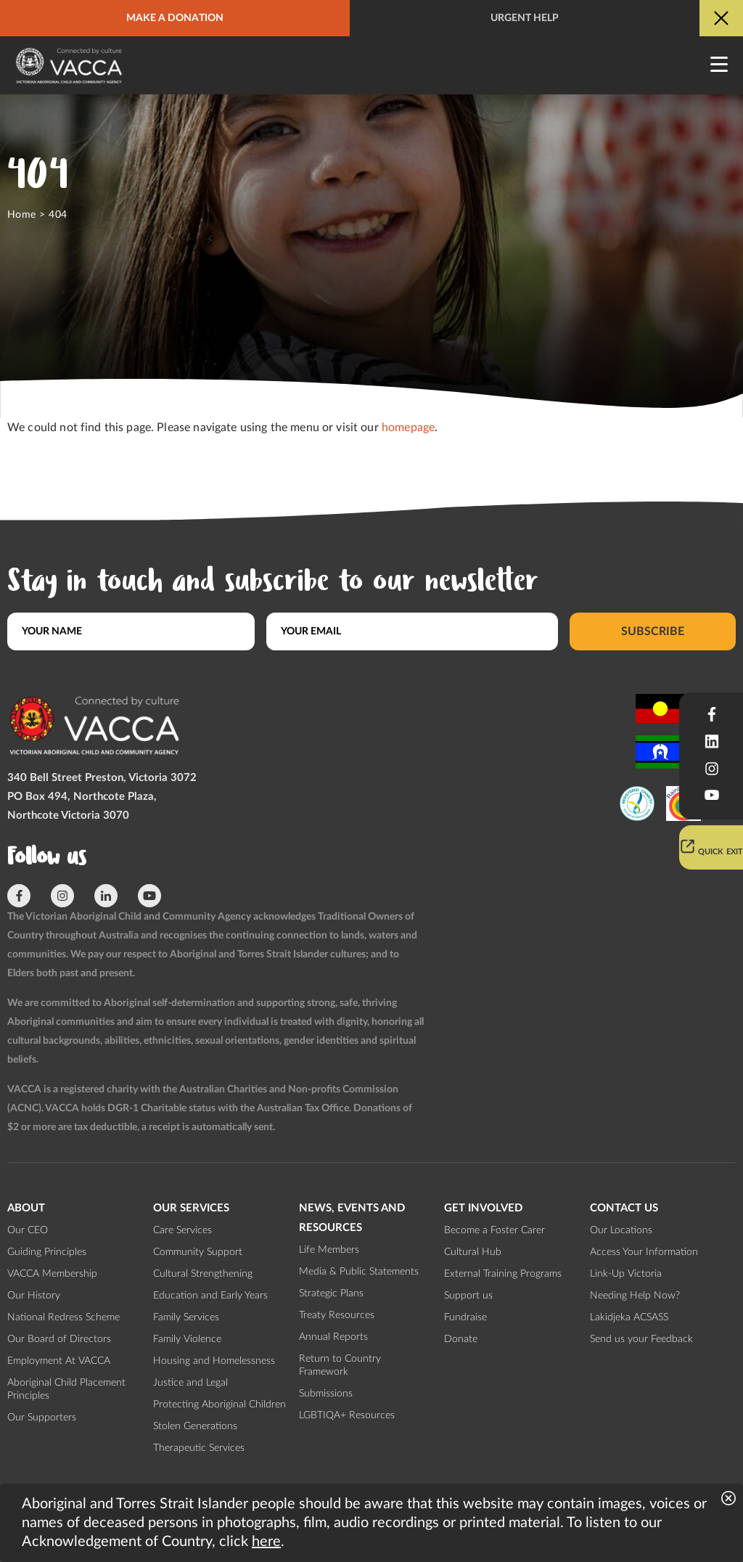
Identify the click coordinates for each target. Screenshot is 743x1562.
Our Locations (621, 1230)
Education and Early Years (210, 1296)
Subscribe (652, 631)
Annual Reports (333, 1337)
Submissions (326, 1394)
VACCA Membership (52, 1274)
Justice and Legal (190, 1383)
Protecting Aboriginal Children (219, 1404)
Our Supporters (41, 1417)
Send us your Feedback (641, 1339)
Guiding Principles (46, 1252)
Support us (468, 1296)
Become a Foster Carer (494, 1230)
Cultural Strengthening (203, 1274)
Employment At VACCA (58, 1361)
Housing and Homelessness (214, 1361)
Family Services (186, 1317)
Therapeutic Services (199, 1448)
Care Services (182, 1230)
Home (21, 215)
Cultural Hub (472, 1252)
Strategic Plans (331, 1293)
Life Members (329, 1250)
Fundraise (465, 1317)
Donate (460, 1339)
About (26, 1208)
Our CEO (27, 1230)
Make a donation (174, 18)
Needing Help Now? (635, 1296)
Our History (33, 1296)
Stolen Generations (195, 1426)
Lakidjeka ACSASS (629, 1317)
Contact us (624, 1208)
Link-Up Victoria (626, 1274)
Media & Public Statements (359, 1272)
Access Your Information (644, 1252)
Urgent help (524, 18)
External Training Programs (503, 1274)
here (266, 1541)
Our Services (191, 1208)
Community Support (197, 1252)
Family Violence (187, 1339)
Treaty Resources (336, 1315)
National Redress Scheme (63, 1317)
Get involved (483, 1208)
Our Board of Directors (59, 1339)
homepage (408, 427)
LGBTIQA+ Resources (347, 1415)
